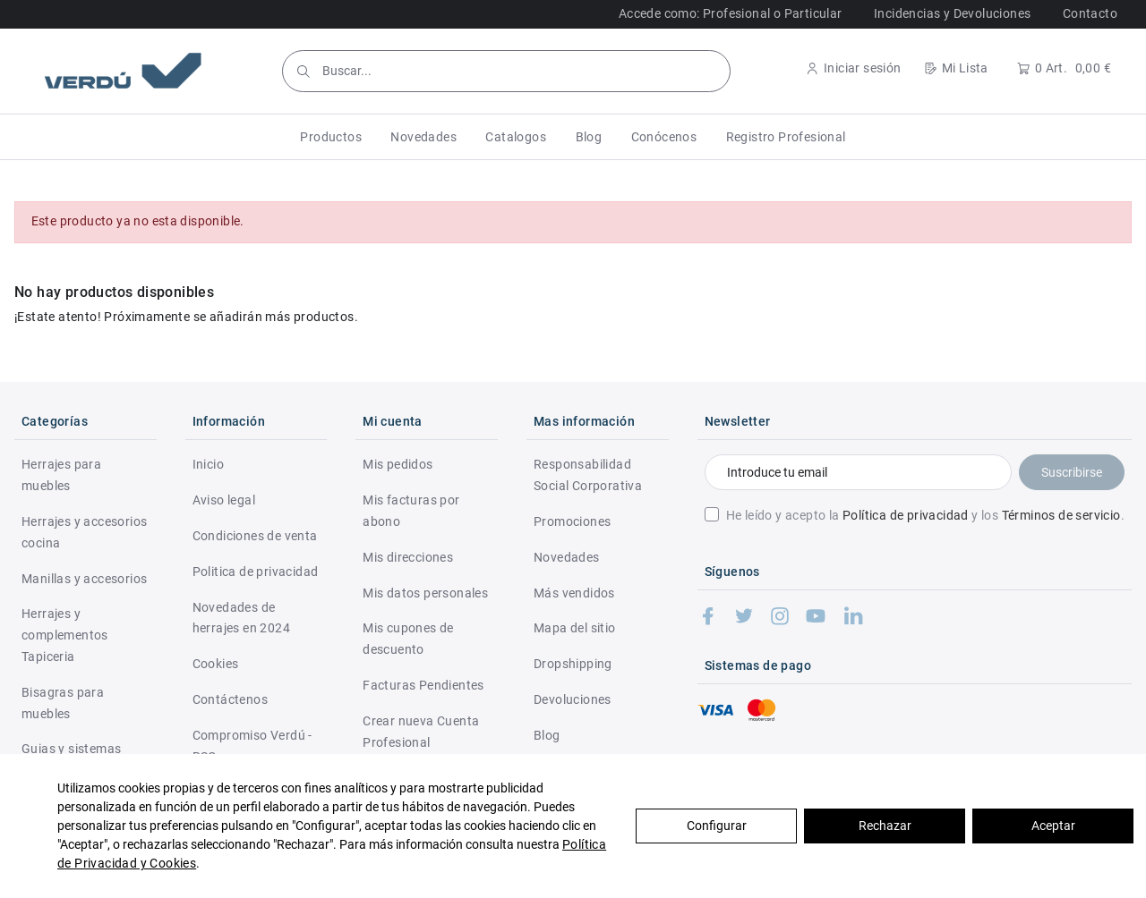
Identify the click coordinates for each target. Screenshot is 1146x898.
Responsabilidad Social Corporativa (588, 475)
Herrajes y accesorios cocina (84, 532)
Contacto (1090, 13)
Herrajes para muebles (61, 475)
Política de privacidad (905, 515)
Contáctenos (230, 699)
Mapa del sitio (575, 628)
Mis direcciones (408, 557)
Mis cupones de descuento (408, 639)
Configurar (717, 825)
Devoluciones (572, 699)
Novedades (567, 557)
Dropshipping (573, 664)
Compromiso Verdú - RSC (252, 746)
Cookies (215, 664)
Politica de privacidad (255, 571)
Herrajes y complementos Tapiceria (64, 635)
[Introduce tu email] (858, 472)
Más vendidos (574, 593)
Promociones (572, 521)
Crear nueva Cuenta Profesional (421, 732)
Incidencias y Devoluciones (952, 13)
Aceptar (1053, 825)
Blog (547, 735)
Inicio (208, 464)
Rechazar (885, 825)
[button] (331, 136)
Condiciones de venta (255, 536)
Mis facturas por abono (411, 511)
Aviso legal (223, 500)
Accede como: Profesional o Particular (730, 13)
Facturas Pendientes (423, 685)
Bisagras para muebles (62, 703)
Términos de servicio (1061, 515)
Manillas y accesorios (84, 579)
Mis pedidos (397, 464)
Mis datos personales (425, 593)
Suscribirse (1071, 472)
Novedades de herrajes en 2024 (241, 618)
